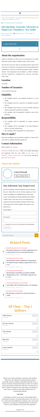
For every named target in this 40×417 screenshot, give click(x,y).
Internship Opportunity (12, 248)
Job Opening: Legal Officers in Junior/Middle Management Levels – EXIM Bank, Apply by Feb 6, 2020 (21, 275)
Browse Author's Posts (22, 176)
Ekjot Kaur (5, 339)
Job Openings (18, 17)
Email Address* (7, 209)
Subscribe (7, 227)
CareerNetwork (11, 254)
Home (3, 17)
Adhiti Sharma (7, 315)
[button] (20, 13)
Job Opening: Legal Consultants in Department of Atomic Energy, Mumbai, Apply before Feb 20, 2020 (22, 262)
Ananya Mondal (7, 347)
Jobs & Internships (9, 17)
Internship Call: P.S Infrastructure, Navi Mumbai (22, 285)
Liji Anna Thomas (8, 323)
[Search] (36, 235)
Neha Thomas (6, 331)
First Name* (6, 217)
